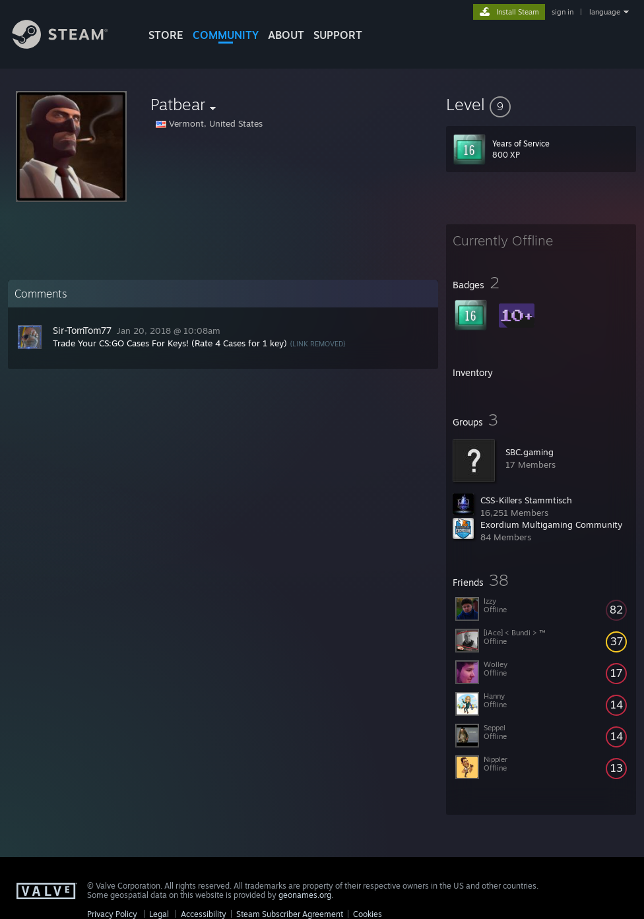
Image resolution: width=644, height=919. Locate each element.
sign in (562, 11)
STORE (165, 35)
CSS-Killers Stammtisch (526, 500)
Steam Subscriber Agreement (289, 914)
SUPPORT (337, 35)
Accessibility (203, 914)
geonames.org (304, 895)
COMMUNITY (226, 35)
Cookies (367, 914)
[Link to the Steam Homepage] (70, 45)
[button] (541, 104)
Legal (159, 914)
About (286, 35)
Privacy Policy (112, 914)
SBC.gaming (529, 452)
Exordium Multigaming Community (551, 524)
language (604, 11)
